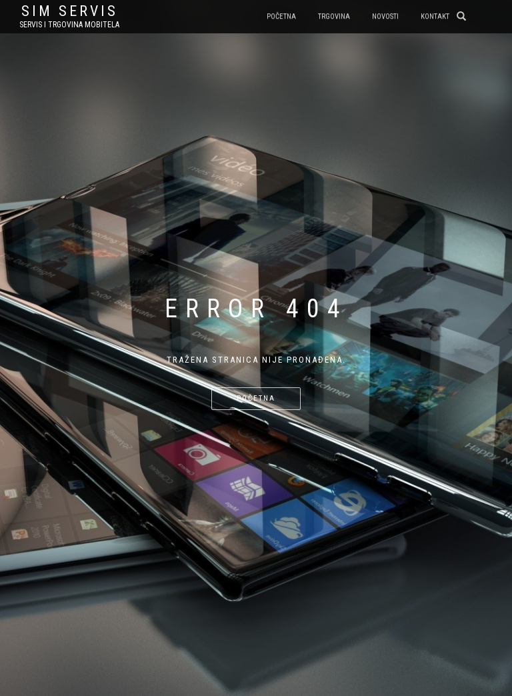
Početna (281, 16)
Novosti (385, 16)
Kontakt (435, 16)
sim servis (69, 11)
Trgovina (334, 16)
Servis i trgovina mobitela (69, 24)
